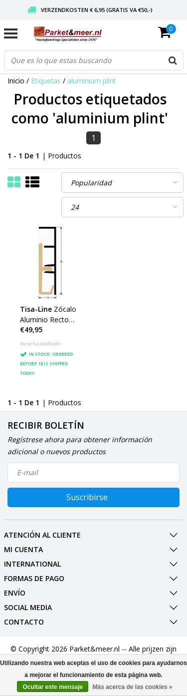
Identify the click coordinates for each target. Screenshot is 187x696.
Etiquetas (46, 80)
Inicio (15, 80)
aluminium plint (91, 80)
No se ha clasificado (40, 343)
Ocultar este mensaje (52, 687)
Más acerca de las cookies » (132, 687)
